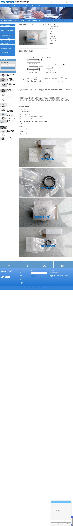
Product (21, 5)
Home (7, 5)
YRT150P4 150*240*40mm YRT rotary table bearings (10, 90)
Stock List (34, 5)
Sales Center (49, 5)
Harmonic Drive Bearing (5, 45)
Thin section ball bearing (5, 38)
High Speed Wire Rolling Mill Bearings (7, 30)
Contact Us (57, 5)
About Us (14, 5)
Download (21, 283)
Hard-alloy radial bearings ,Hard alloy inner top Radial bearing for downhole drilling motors (10, 122)
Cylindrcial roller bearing (5, 40)
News (27, 5)
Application (41, 5)
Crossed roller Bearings (5, 35)
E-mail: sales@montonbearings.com (55, 272)
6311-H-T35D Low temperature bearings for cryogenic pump (10, 114)
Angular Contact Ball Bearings (6, 25)
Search (8, 67)
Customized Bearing (5, 52)
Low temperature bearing (6, 27)
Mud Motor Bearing (5, 43)
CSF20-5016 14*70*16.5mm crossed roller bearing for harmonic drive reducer (10, 140)
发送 (68, 523)
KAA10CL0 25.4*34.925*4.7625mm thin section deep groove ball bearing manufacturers (11, 85)
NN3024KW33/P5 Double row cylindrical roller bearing (10, 135)
